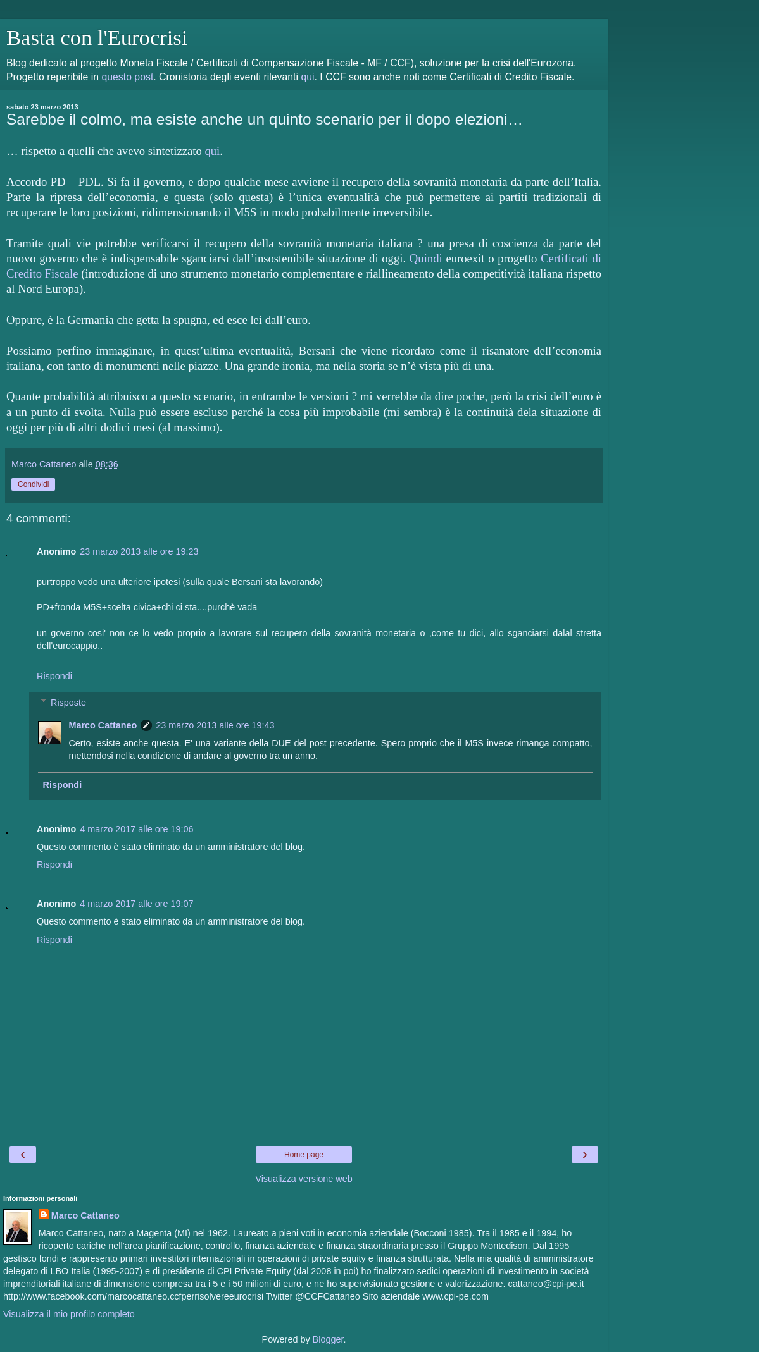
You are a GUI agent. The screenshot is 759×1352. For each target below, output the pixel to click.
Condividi (33, 484)
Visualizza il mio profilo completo (69, 1314)
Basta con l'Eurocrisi (96, 37)
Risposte (68, 703)
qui (307, 76)
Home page (303, 1154)
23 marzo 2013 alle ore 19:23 (139, 551)
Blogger (328, 1339)
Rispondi (54, 676)
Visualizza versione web (303, 1179)
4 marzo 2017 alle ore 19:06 (136, 829)
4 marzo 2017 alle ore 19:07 (136, 904)
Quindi (426, 258)
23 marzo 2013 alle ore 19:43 (215, 725)
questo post (127, 76)
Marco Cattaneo (102, 725)
